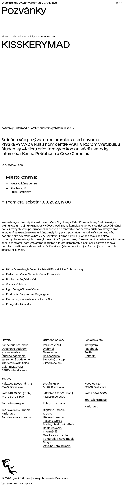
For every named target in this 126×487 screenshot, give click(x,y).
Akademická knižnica (15, 363)
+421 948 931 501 (12, 393)
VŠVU (5, 37)
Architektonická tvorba (16, 417)
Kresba (47, 414)
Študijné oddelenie (14, 356)
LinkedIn (90, 356)
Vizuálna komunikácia (56, 446)
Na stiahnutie (51, 356)
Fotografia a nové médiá (58, 439)
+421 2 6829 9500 (54, 397)
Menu (119, 3)
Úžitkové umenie (54, 417)
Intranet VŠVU (52, 345)
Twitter (89, 352)
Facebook (91, 349)
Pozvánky (29, 37)
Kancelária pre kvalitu (15, 345)
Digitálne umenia (54, 410)
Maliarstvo (8, 414)
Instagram (91, 345)
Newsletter (50, 352)
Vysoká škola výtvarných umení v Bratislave (29, 3)
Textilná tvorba (52, 421)
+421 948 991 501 (53, 393)
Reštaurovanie (52, 428)
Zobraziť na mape (13, 403)
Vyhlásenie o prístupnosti (18, 483)
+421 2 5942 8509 (96, 393)
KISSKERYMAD (46, 37)
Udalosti (16, 37)
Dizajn (47, 442)
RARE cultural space (15, 370)
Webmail (48, 349)
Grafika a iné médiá (55, 435)
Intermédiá (22, 128)
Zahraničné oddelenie (16, 359)
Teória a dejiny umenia (16, 410)
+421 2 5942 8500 (13, 397)
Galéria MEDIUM (12, 367)
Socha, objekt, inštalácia (58, 424)
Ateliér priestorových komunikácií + (52, 128)
